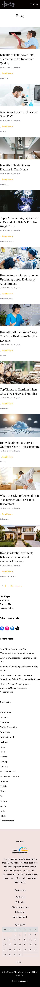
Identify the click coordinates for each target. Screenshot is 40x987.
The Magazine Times (13, 859)
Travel (3, 815)
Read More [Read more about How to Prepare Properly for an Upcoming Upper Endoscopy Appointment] (7, 293)
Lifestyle (4, 781)
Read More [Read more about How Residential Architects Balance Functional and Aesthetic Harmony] (7, 571)
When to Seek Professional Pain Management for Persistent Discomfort (19, 500)
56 (12, 586)
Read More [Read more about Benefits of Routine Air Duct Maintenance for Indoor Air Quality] (7, 73)
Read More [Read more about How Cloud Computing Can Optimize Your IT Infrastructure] (7, 456)
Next (18, 586)
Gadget (3, 756)
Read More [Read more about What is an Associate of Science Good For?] (7, 126)
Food (2, 746)
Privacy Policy (7, 608)
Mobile (3, 786)
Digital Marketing (8, 727)
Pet (1, 796)
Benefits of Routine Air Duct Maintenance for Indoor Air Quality (17, 59)
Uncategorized (7, 820)
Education (5, 732)
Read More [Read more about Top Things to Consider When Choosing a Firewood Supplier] (7, 403)
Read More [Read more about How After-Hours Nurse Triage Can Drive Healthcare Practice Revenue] (7, 350)
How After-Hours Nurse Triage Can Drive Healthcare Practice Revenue (19, 336)
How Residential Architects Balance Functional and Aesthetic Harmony (16, 557)
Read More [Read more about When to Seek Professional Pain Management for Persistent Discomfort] (7, 514)
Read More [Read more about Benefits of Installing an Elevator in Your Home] (7, 179)
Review (3, 801)
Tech (4, 131)
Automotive (6, 712)
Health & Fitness (7, 241)
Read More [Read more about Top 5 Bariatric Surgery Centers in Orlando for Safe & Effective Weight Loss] (7, 236)
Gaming (3, 761)
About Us (4, 600)
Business (5, 78)
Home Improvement (9, 576)
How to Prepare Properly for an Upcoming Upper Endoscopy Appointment (19, 279)
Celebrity (4, 722)
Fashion (4, 742)
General (4, 766)
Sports (3, 806)
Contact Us (5, 604)
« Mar (19, 962)
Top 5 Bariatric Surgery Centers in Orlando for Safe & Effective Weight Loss (19, 222)
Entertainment (7, 737)
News (2, 791)
